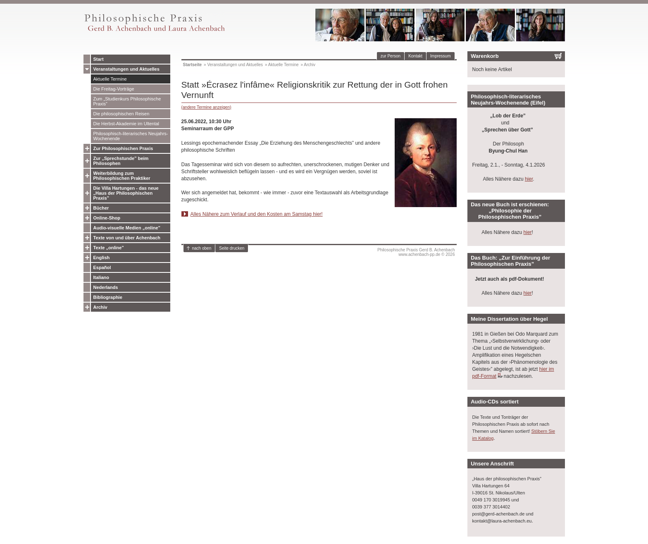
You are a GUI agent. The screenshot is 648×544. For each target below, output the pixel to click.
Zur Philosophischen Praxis (123, 148)
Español (102, 267)
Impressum (440, 56)
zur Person (390, 56)
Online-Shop (106, 217)
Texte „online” (108, 247)
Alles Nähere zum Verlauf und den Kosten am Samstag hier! (257, 214)
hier (529, 179)
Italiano (101, 277)
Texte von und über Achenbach (127, 237)
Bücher (101, 207)
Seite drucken (231, 248)
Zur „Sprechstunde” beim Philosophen (121, 161)
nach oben (202, 248)
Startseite (192, 64)
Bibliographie (107, 297)
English (101, 257)
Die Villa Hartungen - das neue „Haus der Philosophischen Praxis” (126, 193)
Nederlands (105, 287)
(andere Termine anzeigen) (206, 107)
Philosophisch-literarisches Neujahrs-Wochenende (130, 136)
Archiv (100, 307)
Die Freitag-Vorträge (113, 88)
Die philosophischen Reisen (121, 113)
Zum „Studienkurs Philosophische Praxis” (127, 101)
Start (98, 59)
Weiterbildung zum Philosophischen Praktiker (121, 176)
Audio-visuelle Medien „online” (127, 227)
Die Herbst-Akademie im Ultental (126, 123)
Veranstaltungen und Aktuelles (126, 69)
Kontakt (415, 56)
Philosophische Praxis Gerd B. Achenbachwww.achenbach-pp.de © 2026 (416, 252)
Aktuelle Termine (110, 78)
